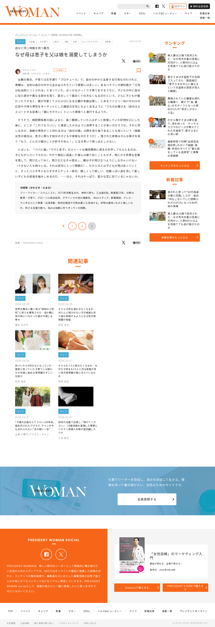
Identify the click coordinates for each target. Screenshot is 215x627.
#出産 (32, 41)
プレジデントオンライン (193, 611)
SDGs (142, 13)
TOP (10, 611)
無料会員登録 (199, 6)
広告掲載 (24, 623)
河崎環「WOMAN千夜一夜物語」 (67, 34)
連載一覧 (205, 17)
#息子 (56, 41)
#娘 (66, 41)
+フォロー (59, 70)
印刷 (137, 61)
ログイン (178, 6)
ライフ (188, 13)
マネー (127, 13)
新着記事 (205, 13)
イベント (81, 13)
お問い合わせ (90, 623)
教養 (113, 13)
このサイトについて (68, 623)
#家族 (108, 41)
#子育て (44, 41)
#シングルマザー (91, 41)
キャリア (99, 13)
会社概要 (11, 623)
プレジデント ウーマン (26, 34)
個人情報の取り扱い (44, 623)
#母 (75, 41)
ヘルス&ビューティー (165, 13)
